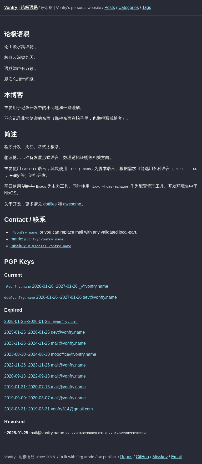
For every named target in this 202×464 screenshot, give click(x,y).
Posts (109, 7)
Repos (126, 456)
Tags (146, 7)
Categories (128, 7)
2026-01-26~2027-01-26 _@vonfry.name (70, 286)
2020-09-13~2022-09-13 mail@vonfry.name (45, 375)
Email (176, 456)
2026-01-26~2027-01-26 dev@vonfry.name (76, 297)
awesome (72, 204)
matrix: (37, 239)
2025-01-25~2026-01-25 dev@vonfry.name (44, 332)
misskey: (41, 245)
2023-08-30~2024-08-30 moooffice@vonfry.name (50, 354)
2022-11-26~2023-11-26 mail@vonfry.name (45, 365)
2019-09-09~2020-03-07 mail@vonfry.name (45, 397)
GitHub (142, 456)
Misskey (160, 456)
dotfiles (50, 204)
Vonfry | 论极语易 (21, 7)
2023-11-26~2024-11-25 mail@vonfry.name (45, 343)
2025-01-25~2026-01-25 (41, 321)
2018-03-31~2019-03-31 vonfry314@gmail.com (48, 408)
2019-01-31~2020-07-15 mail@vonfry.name (45, 386)
